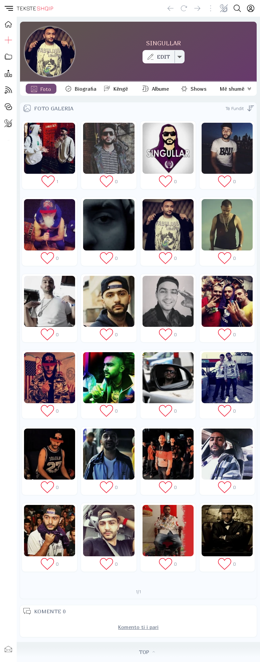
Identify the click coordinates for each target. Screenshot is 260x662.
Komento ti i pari (138, 627)
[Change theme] (224, 8)
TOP (147, 652)
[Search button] (237, 8)
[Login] (250, 8)
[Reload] (184, 8)
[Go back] (170, 8)
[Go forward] (197, 8)
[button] (8, 8)
